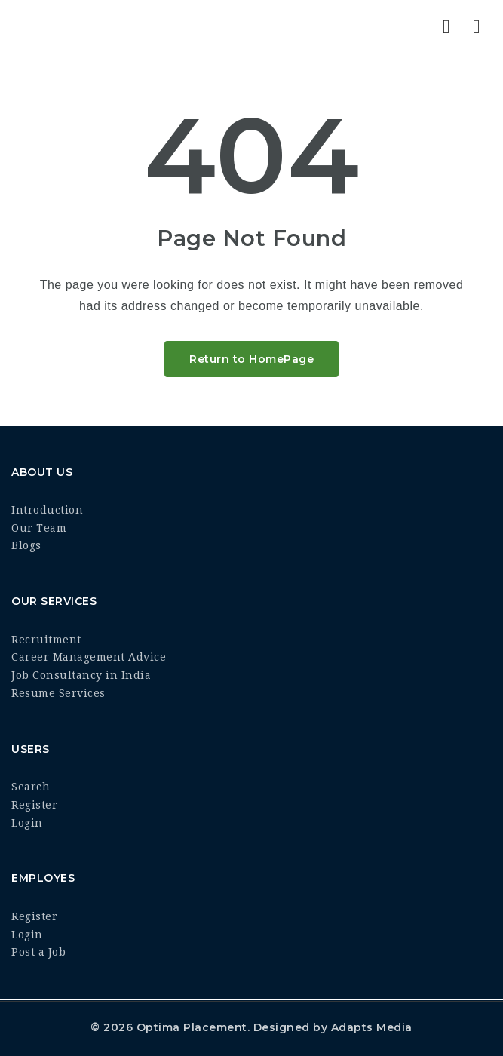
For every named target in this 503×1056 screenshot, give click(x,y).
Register (34, 805)
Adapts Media (372, 1027)
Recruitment (46, 640)
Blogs (26, 545)
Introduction (47, 510)
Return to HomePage (251, 359)
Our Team (38, 528)
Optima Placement (191, 1027)
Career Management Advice (88, 657)
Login (27, 823)
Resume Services (58, 693)
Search (30, 787)
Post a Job (38, 952)
